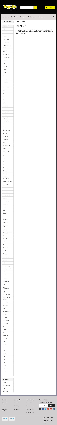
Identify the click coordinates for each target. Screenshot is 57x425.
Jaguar (4, 97)
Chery (4, 365)
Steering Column (7, 278)
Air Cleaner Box (7, 294)
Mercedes (5, 84)
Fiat (4, 272)
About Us (23, 16)
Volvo (4, 103)
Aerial (4, 308)
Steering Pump (7, 257)
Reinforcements (7, 311)
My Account (5, 403)
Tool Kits (5, 317)
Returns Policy (7, 385)
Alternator (5, 204)
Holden (5, 66)
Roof (4, 216)
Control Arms (6, 148)
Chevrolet (5, 368)
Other (4, 32)
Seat (4, 284)
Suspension (6, 142)
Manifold (5, 222)
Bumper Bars (6, 130)
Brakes (4, 229)
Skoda (4, 332)
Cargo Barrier (6, 145)
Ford (4, 63)
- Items (49, 7)
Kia (4, 94)
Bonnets (5, 165)
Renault (5, 238)
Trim (4, 291)
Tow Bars (5, 139)
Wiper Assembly (7, 232)
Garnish (5, 213)
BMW (4, 91)
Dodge (5, 338)
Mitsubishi (5, 78)
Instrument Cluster (6, 185)
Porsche (5, 374)
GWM (4, 350)
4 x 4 (4, 158)
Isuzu (4, 75)
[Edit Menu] (6, 391)
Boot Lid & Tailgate (5, 226)
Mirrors (5, 124)
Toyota (4, 60)
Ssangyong (6, 335)
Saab (4, 100)
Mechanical (6, 39)
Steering (5, 219)
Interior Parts (6, 54)
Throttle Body (6, 266)
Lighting (5, 118)
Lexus (4, 242)
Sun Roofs (5, 305)
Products (6, 16)
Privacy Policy (30, 406)
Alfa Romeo (6, 251)
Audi (4, 263)
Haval (4, 362)
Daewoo (5, 171)
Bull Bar (5, 115)
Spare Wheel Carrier (6, 298)
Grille (4, 210)
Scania (4, 353)
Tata (4, 356)
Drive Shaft (6, 320)
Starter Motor (6, 201)
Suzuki (4, 235)
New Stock (14, 16)
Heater (5, 198)
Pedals (4, 314)
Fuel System (6, 121)
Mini (4, 359)
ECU (4, 245)
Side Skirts (5, 275)
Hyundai (5, 81)
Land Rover (6, 323)
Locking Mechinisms (6, 288)
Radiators (5, 192)
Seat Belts (5, 106)
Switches (5, 136)
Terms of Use (29, 403)
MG (4, 326)
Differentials (6, 42)
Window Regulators (6, 177)
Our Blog (16, 406)
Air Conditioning (7, 195)
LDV (4, 347)
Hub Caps (5, 302)
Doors (4, 162)
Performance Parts (6, 152)
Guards (5, 133)
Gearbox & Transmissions (6, 35)
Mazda (4, 72)
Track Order (5, 406)
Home (18, 21)
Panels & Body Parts (7, 46)
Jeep (4, 207)
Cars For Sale (6, 112)
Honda (4, 189)
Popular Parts (6, 57)
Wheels (5, 109)
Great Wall (5, 344)
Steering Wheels (7, 181)
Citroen (5, 329)
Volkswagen (6, 87)
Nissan (4, 69)
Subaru (5, 174)
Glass (4, 127)
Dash (4, 155)
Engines (5, 29)
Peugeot (5, 248)
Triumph (5, 371)
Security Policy (30, 412)
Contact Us (42, 16)
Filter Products (7, 21)
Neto (44, 422)
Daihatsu (5, 168)
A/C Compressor (7, 269)
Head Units (6, 281)
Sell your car (32, 16)
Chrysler (5, 341)
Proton (5, 254)
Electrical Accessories (6, 50)
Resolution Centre (4, 409)
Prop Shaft (6, 260)
